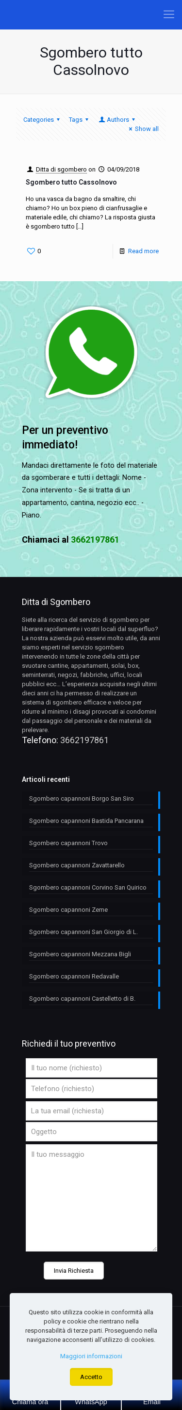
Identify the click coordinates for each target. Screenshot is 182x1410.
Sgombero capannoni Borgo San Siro (81, 798)
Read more (143, 251)
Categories (43, 119)
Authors (117, 119)
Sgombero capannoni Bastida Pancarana (86, 820)
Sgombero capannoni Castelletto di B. (82, 998)
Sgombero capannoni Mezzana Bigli (80, 954)
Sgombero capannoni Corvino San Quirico (88, 887)
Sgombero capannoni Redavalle (74, 976)
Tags (80, 119)
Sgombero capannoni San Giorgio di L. (83, 931)
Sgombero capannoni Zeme (68, 909)
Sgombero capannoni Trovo (68, 843)
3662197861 (84, 740)
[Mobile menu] (169, 14)
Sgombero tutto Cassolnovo (71, 182)
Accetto (91, 1377)
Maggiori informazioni (91, 1356)
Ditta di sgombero (61, 169)
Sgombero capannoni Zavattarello (77, 865)
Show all (142, 128)
